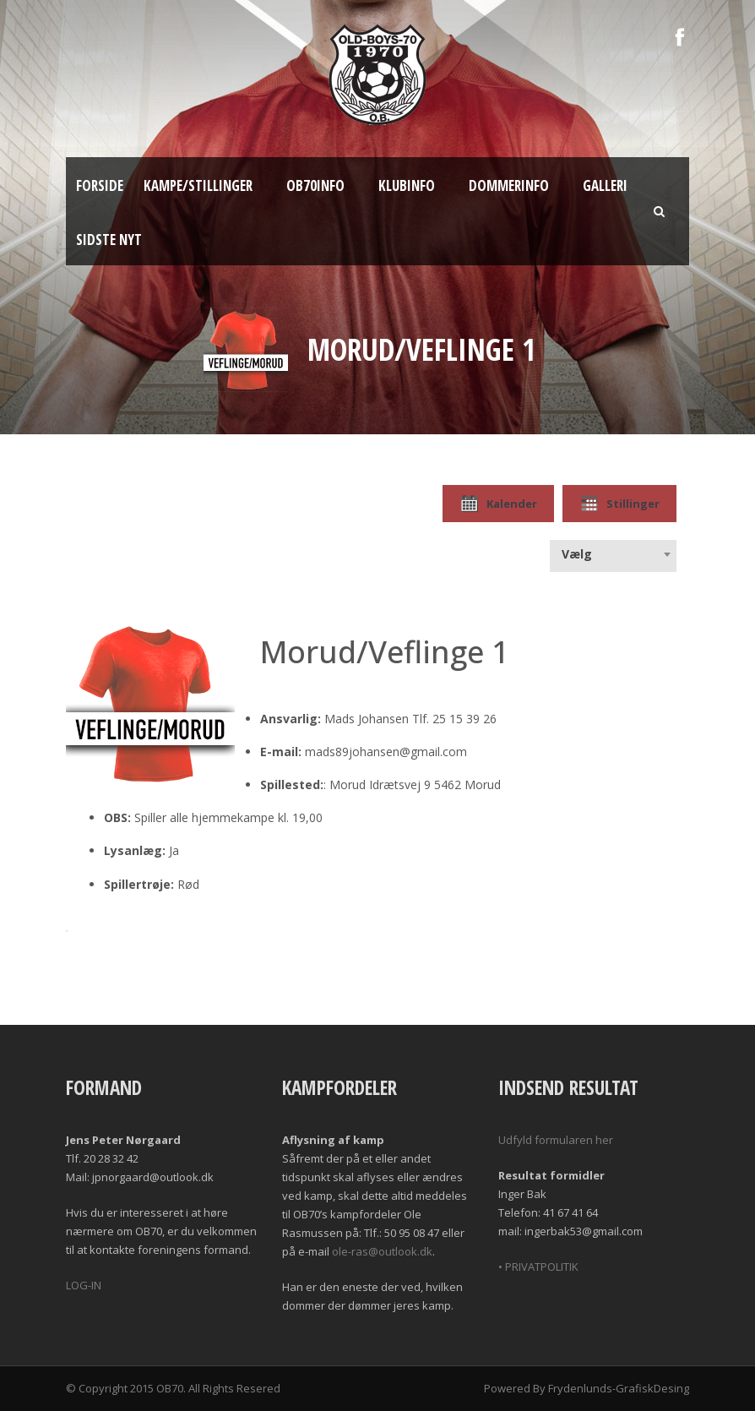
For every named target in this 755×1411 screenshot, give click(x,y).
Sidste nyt (109, 239)
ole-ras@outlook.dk (382, 1251)
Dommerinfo (509, 185)
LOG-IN (83, 1285)
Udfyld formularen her (555, 1139)
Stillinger (619, 503)
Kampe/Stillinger (198, 185)
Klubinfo (406, 185)
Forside (99, 185)
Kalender (498, 503)
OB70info (315, 185)
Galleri (605, 185)
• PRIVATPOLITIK (538, 1266)
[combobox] (613, 554)
